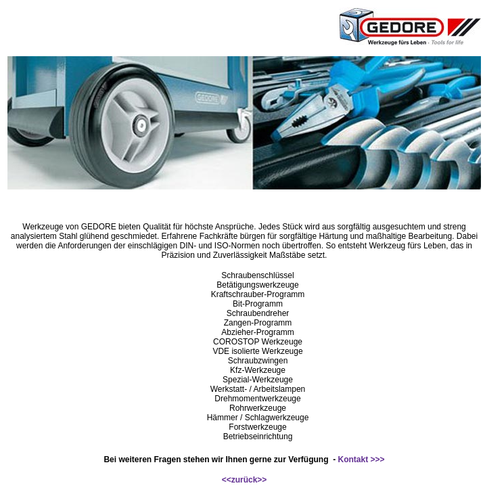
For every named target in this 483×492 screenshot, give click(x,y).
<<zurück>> (244, 480)
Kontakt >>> (361, 459)
